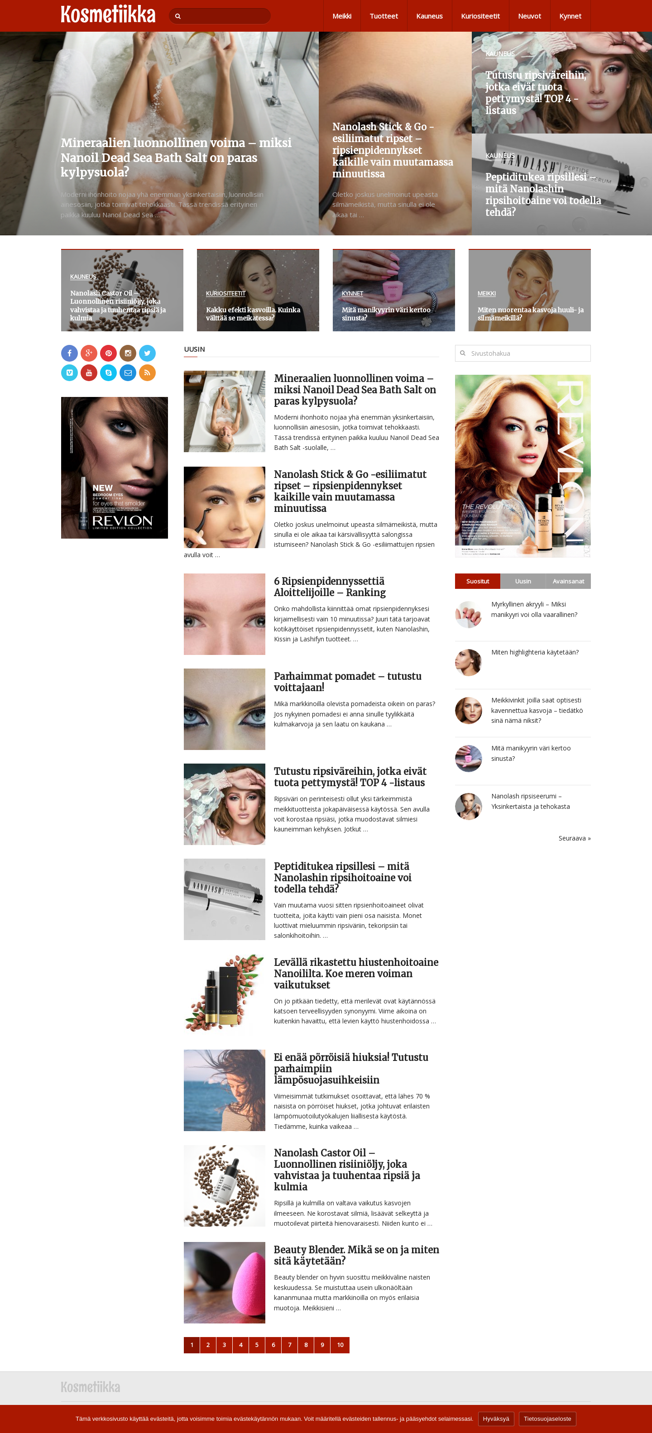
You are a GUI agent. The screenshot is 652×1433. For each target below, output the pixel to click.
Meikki (341, 15)
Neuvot (529, 15)
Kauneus (429, 15)
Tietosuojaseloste (547, 1418)
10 (340, 1345)
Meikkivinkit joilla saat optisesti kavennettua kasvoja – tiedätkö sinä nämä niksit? (537, 710)
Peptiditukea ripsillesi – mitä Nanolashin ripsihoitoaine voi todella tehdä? (343, 878)
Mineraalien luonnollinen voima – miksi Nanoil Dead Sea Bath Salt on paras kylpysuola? (355, 390)
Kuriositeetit (480, 15)
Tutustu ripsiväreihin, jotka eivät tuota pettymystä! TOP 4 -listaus (350, 777)
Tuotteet (383, 15)
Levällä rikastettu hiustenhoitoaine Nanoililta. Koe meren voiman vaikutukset (356, 974)
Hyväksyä (496, 1418)
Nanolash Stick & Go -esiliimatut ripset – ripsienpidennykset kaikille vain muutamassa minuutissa (350, 491)
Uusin (523, 581)
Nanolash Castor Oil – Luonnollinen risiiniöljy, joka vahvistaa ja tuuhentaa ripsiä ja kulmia (347, 1170)
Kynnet (570, 15)
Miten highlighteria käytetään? (535, 652)
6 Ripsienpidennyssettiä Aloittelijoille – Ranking (330, 587)
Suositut (477, 581)
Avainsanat (568, 581)
